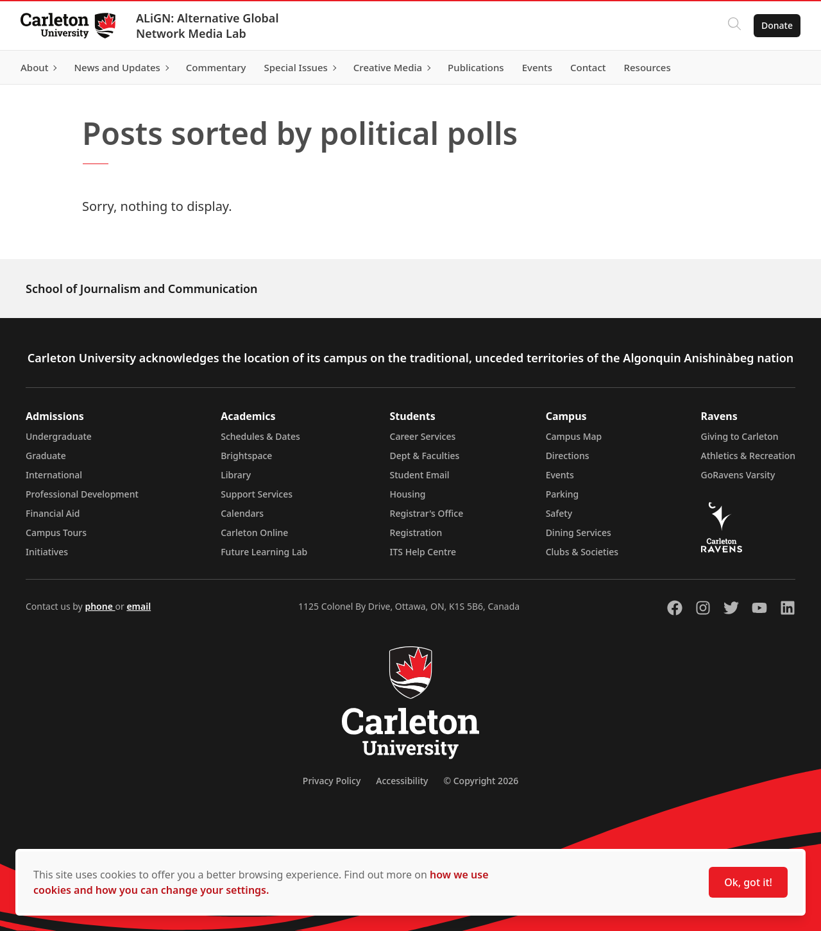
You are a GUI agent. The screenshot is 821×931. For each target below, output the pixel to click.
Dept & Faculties (425, 455)
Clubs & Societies (582, 552)
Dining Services (578, 532)
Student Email (420, 475)
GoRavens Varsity (738, 475)
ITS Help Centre (423, 552)
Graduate (46, 455)
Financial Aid (53, 513)
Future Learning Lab (264, 552)
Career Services (423, 436)
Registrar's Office (427, 513)
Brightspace (246, 455)
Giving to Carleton (740, 436)
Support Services (256, 494)
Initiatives (47, 552)
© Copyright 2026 (480, 781)
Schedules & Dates (260, 436)
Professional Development (82, 494)
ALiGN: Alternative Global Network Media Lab (207, 25)
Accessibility (402, 781)
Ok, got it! (748, 882)
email (138, 606)
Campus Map (574, 436)
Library (236, 475)
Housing (408, 494)
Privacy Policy (331, 781)
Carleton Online (254, 532)
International (54, 475)
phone (100, 606)
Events (560, 475)
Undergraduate (59, 436)
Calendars (242, 513)
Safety (559, 513)
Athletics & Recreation (748, 455)
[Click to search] (734, 25)
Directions (567, 455)
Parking (562, 494)
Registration (416, 532)
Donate (777, 25)
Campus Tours (56, 532)
